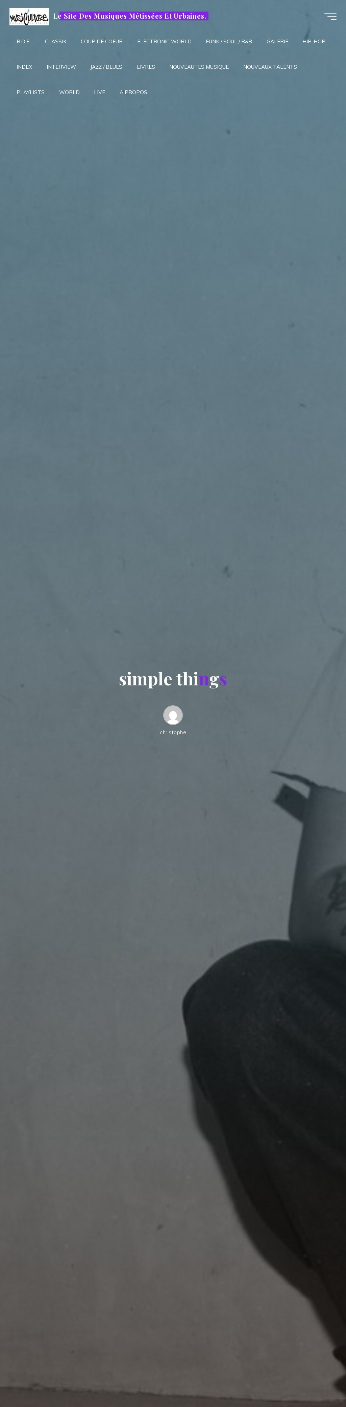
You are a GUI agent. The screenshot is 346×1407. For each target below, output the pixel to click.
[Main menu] (330, 16)
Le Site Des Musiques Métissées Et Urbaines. (130, 16)
